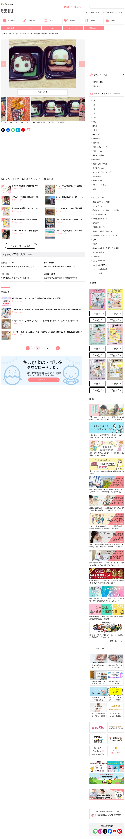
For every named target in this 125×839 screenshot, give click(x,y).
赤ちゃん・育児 (108, 12)
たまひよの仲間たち (100, 265)
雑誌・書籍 (10, 28)
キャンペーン (73, 28)
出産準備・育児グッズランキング (105, 235)
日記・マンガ (97, 180)
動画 (94, 189)
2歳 (16, 122)
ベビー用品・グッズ (100, 147)
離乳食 (90, 20)
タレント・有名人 (99, 185)
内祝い (78, 7)
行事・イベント (98, 151)
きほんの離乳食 (98, 252)
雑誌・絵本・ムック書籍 (102, 202)
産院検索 (96, 223)
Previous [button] (3, 64)
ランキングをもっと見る (20, 246)
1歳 (11, 122)
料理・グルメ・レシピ (39, 122)
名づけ (48, 20)
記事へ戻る (43, 92)
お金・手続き (29, 20)
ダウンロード (43, 380)
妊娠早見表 (8, 20)
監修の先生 (97, 256)
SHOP (68, 7)
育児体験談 (97, 176)
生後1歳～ (96, 86)
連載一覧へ (114, 641)
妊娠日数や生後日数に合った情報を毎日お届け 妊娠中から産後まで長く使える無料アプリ (44, 374)
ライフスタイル (98, 168)
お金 (94, 240)
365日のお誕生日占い (100, 214)
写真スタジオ (93, 28)
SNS (52, 28)
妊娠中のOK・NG (99, 227)
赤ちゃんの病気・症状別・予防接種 (106, 248)
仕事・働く (97, 159)
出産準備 (69, 20)
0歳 (5, 122)
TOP (85, 12)
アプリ (31, 28)
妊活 (120, 12)
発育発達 (96, 143)
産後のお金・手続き (100, 164)
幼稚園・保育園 (98, 155)
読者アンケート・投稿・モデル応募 (106, 210)
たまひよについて (99, 197)
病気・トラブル (98, 134)
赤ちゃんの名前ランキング (102, 231)
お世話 (95, 130)
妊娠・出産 (95, 12)
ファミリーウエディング (102, 172)
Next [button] (82, 64)
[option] (42, 63)
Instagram (51, 122)
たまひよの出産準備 (100, 269)
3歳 (22, 122)
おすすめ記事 (60, 122)
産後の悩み (97, 138)
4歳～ (28, 122)
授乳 (94, 122)
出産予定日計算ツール (101, 218)
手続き (95, 244)
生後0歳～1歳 (98, 82)
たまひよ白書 (97, 273)
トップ (3, 34)
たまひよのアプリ (99, 261)
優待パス (110, 20)
